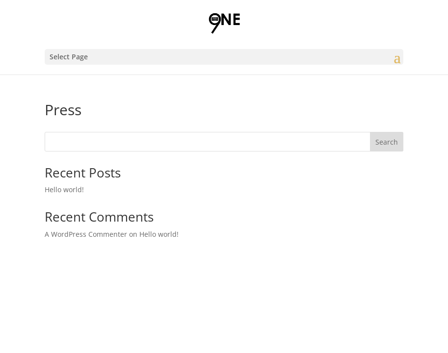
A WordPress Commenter (86, 234)
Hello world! (64, 189)
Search (386, 142)
